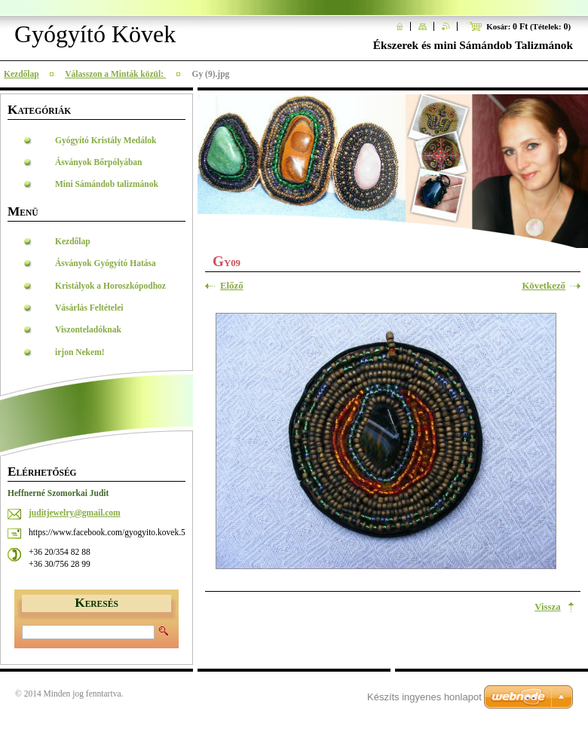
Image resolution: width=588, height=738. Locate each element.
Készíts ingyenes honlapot (424, 697)
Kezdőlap (21, 73)
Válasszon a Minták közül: (115, 73)
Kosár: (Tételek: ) (528, 26)
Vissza (547, 607)
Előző (231, 285)
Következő (543, 285)
